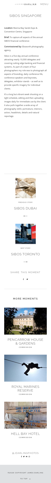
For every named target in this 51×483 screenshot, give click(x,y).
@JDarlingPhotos (25, 453)
